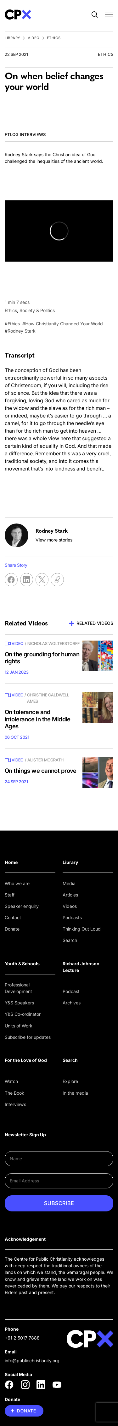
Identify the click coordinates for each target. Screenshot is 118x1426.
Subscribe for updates (28, 1037)
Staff (9, 894)
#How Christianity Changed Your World (62, 323)
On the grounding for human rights (42, 658)
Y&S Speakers (19, 1002)
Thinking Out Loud (82, 929)
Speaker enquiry (22, 906)
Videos (70, 906)
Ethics (53, 38)
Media (69, 883)
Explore (70, 1081)
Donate (12, 929)
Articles (70, 894)
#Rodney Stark (20, 331)
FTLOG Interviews (25, 134)
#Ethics (12, 323)
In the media (75, 1093)
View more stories (54, 539)
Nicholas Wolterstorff (53, 643)
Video (34, 38)
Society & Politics (37, 310)
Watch (11, 1081)
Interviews (15, 1104)
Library (12, 38)
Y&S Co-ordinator (23, 1014)
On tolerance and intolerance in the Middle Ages (37, 719)
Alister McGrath (45, 759)
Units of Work (18, 1025)
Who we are (17, 883)
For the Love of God (26, 1060)
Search (70, 940)
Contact (13, 917)
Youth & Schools (22, 963)
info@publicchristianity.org (32, 1360)
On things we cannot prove (40, 770)
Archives (72, 1002)
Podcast (71, 991)
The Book (14, 1093)
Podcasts (72, 917)
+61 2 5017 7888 (22, 1337)
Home (11, 862)
